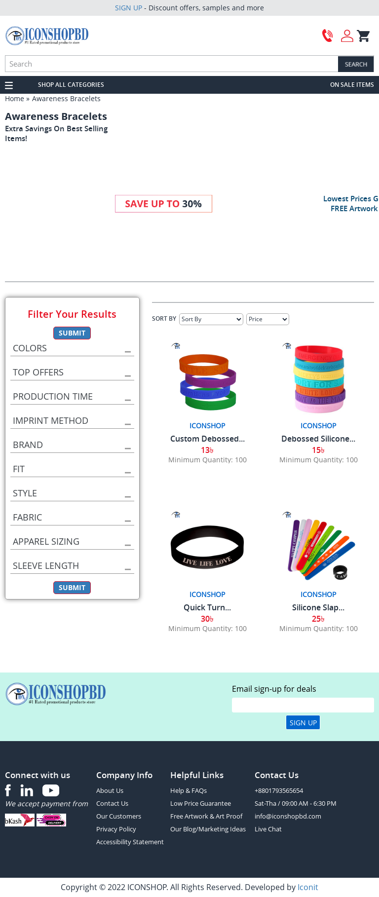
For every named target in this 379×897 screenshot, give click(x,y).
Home (14, 98)
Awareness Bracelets (66, 98)
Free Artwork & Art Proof (206, 816)
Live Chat (268, 828)
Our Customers (118, 816)
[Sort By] (211, 319)
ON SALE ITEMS (352, 84)
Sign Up (303, 722)
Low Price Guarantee (200, 803)
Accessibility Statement (130, 841)
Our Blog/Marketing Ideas (208, 828)
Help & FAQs (188, 790)
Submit (72, 332)
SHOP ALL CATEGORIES (71, 84)
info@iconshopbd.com (288, 816)
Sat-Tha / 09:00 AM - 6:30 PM (296, 803)
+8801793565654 (279, 790)
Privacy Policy (116, 828)
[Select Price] (267, 319)
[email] (303, 705)
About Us (109, 790)
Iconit (308, 887)
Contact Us (112, 803)
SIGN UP (128, 7)
